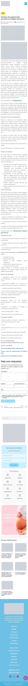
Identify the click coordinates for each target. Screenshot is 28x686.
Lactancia (14, 640)
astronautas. (19, 684)
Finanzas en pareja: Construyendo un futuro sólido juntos (20, 555)
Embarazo (8, 478)
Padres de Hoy (8, 485)
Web (2, 389)
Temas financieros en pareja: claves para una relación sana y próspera (6, 555)
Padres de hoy (14, 648)
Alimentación (14, 662)
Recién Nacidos (14, 637)
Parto (3, 13)
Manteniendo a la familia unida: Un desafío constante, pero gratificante (6, 574)
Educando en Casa (14, 650)
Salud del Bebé (14, 643)
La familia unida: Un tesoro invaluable (20, 573)
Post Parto (14, 632)
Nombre (3, 383)
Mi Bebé (20, 478)
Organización (7, 491)
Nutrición (19, 498)
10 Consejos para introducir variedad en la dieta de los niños (7, 593)
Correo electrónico (19, 383)
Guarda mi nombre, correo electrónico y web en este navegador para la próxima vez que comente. (14, 396)
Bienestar (20, 491)
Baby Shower (14, 635)
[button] (26, 3)
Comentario (4, 371)
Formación (20, 485)
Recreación (7, 498)
